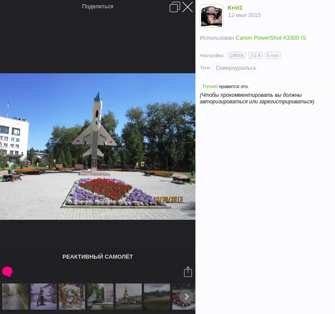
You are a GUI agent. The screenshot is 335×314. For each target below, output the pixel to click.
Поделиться (97, 6)
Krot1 (235, 7)
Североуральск (235, 68)
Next (186, 297)
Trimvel (210, 86)
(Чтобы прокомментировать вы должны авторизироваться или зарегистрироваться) (257, 98)
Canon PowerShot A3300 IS (271, 37)
